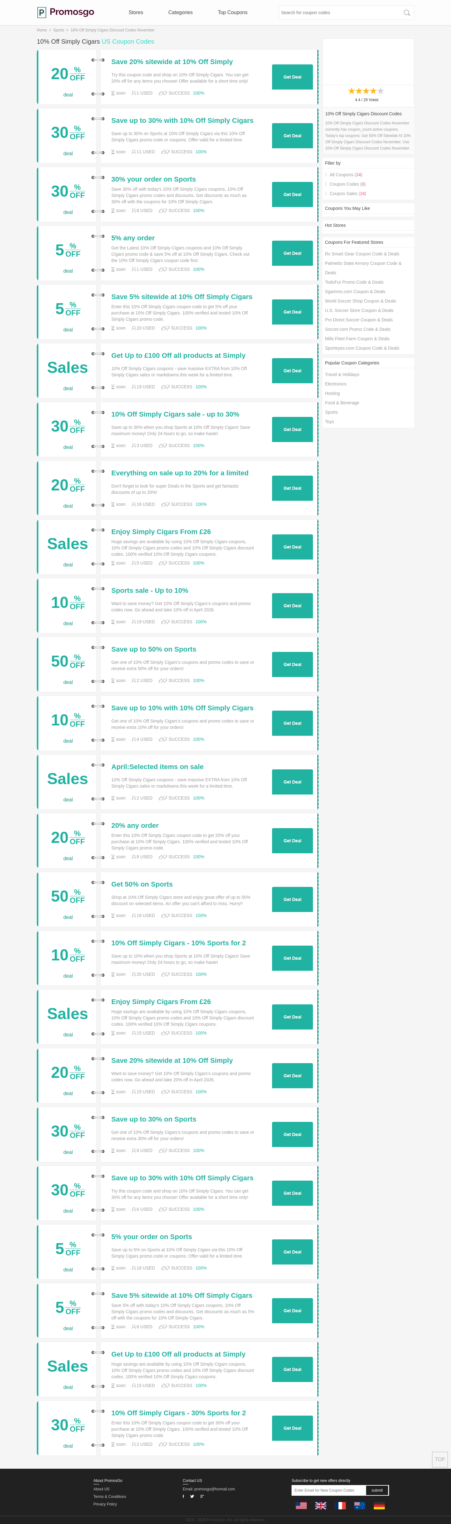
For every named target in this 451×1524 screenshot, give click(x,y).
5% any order (133, 238)
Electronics (335, 383)
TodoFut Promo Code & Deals (354, 282)
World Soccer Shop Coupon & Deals (360, 300)
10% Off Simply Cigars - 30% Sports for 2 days (178, 1413)
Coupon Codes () (347, 184)
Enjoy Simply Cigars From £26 (161, 531)
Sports (58, 30)
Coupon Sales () (348, 193)
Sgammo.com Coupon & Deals (355, 291)
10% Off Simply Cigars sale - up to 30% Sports (175, 414)
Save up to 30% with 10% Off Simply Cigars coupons (182, 120)
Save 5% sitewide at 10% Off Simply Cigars (182, 296)
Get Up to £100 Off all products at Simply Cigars (178, 355)
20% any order (135, 825)
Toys (329, 421)
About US (101, 1489)
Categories (180, 12)
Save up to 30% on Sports (153, 1119)
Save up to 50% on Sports (153, 649)
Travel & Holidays (342, 374)
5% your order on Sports (151, 1236)
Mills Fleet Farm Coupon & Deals (357, 338)
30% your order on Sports (153, 179)
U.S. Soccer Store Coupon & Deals (359, 310)
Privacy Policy (105, 1504)
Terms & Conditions (109, 1496)
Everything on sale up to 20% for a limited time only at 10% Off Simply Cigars (179, 473)
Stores (136, 12)
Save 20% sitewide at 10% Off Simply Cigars (172, 61)
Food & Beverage (342, 402)
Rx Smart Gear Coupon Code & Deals (362, 253)
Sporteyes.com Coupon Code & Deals (362, 348)
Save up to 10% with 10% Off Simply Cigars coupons (182, 708)
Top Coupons (233, 12)
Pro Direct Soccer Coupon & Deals (359, 319)
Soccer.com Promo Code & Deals (358, 329)
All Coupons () (346, 174)
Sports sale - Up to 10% (149, 590)
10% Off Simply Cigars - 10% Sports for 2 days (178, 943)
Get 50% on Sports (142, 884)
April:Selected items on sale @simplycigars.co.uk (157, 766)
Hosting (332, 393)
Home (42, 30)
